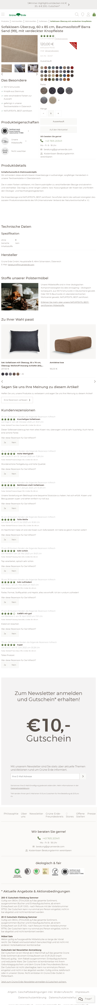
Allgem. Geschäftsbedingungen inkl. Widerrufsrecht (40, 992)
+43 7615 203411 (53, 141)
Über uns (24, 815)
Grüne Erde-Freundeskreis (54, 815)
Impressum (82, 992)
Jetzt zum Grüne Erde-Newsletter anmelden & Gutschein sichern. (34, 982)
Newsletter (36, 813)
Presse (91, 813)
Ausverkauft (58, 121)
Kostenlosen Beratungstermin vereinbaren (50, 850)
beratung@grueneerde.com (58, 149)
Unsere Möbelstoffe (13, 141)
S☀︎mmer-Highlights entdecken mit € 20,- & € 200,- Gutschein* (47, 4)
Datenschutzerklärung (20, 788)
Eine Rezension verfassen (16, 400)
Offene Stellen (80, 815)
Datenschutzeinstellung (64, 997)
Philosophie (11, 813)
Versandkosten (52, 51)
